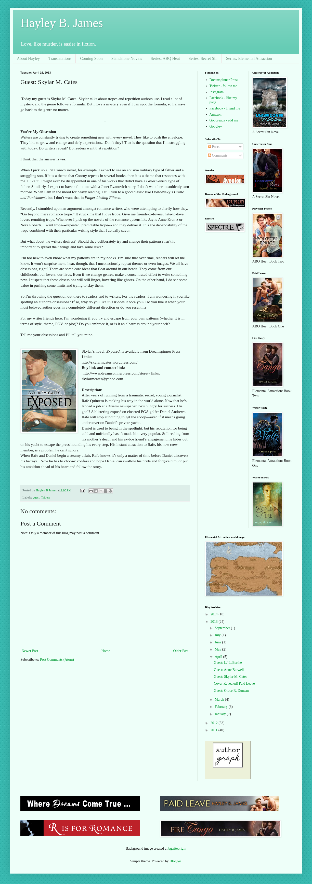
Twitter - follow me (223, 86)
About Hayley (28, 58)
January (221, 714)
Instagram (217, 92)
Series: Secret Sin (203, 58)
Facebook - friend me (225, 108)
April (219, 657)
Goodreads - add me (224, 120)
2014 (215, 614)
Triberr (45, 497)
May (218, 649)
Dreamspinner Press (224, 80)
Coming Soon (91, 58)
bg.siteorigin (177, 848)
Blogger (175, 861)
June (218, 642)
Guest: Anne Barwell (229, 670)
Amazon (216, 114)
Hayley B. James (61, 23)
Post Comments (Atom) (57, 659)
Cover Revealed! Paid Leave (234, 683)
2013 (215, 622)
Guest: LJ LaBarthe (228, 663)
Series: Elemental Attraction (249, 58)
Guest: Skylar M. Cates (230, 677)
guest (36, 497)
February (221, 707)
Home (105, 651)
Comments (217, 155)
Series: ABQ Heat (165, 58)
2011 (214, 730)
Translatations (59, 58)
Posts (213, 147)
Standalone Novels (126, 58)
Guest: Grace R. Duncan (231, 691)
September (223, 628)
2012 (215, 723)
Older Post (181, 651)
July (218, 635)
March (220, 699)
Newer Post (30, 651)
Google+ (216, 126)
